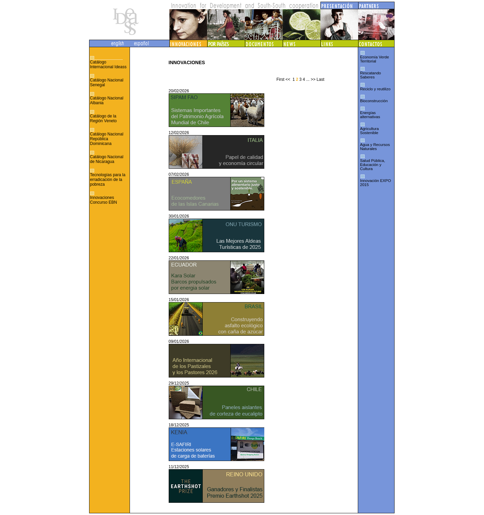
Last (320, 79)
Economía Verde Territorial (374, 59)
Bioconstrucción (374, 101)
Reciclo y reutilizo (375, 89)
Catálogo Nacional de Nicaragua (106, 159)
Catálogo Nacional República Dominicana (106, 139)
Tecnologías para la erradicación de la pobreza (108, 179)
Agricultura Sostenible (369, 131)
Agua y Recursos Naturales (375, 147)
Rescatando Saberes (370, 75)
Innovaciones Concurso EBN (103, 200)
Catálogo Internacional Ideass (108, 64)
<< (287, 79)
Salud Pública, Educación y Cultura (372, 165)
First (280, 79)
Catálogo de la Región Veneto (103, 118)
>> (313, 79)
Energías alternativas (370, 115)
